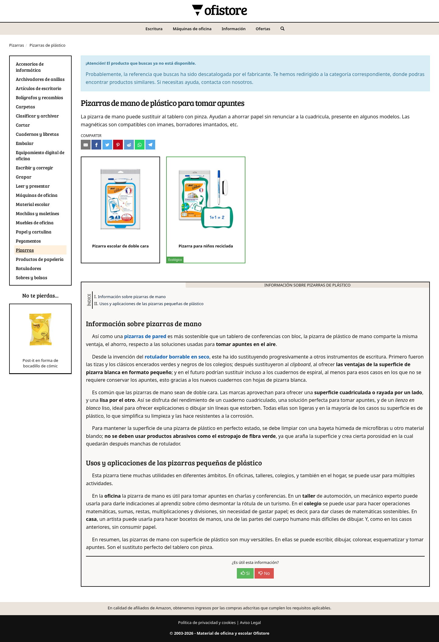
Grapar (23, 177)
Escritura (153, 28)
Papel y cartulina (34, 232)
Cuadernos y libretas (37, 134)
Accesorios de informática (30, 67)
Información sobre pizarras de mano (132, 296)
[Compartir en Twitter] (107, 145)
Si (245, 573)
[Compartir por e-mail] (86, 145)
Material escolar (33, 204)
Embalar (25, 143)
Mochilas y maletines (37, 213)
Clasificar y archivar (37, 116)
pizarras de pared (145, 336)
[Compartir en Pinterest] (118, 145)
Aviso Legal (250, 622)
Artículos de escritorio (38, 88)
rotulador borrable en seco (177, 356)
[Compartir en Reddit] (129, 145)
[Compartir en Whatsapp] (140, 145)
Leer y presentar (33, 186)
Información (233, 28)
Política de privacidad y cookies (207, 622)
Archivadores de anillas (40, 79)
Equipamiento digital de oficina (40, 155)
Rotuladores (28, 268)
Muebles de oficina (35, 222)
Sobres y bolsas (31, 277)
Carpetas (25, 106)
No (264, 573)
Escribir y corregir (34, 167)
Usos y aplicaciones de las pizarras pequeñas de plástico (151, 303)
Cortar (23, 125)
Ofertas (263, 28)
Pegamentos (28, 241)
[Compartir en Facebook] (96, 145)
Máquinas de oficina (192, 28)
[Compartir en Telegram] (150, 145)
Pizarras (16, 45)
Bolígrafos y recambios (39, 97)
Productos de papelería (40, 259)
